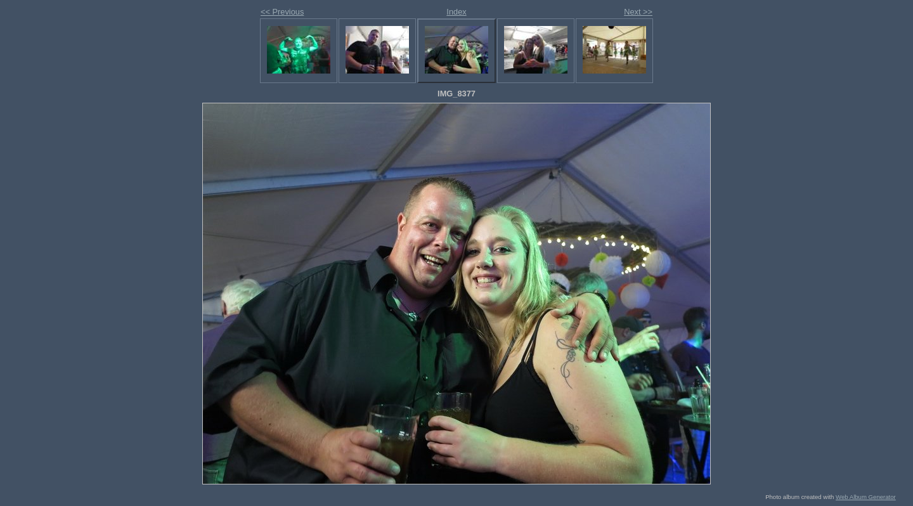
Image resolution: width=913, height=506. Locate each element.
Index (456, 11)
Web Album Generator (866, 496)
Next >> (638, 11)
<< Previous (282, 11)
